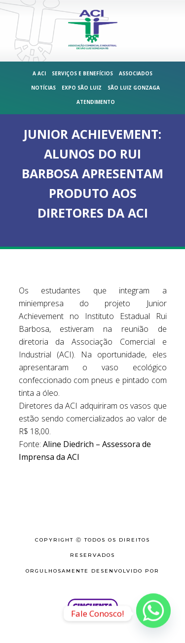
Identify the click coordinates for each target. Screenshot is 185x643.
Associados (135, 73)
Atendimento (95, 101)
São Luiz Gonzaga (134, 87)
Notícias (43, 87)
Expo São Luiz (82, 87)
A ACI (39, 73)
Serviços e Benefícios (82, 73)
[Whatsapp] (153, 613)
